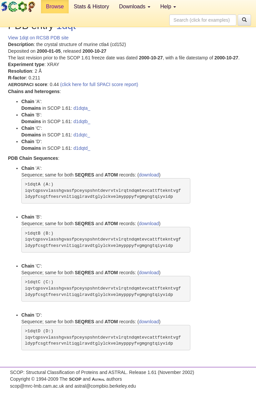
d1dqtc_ (81, 134)
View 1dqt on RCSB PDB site (38, 37)
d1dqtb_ (81, 121)
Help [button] (168, 6)
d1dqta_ (81, 108)
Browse (55, 6)
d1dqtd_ (81, 148)
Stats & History (91, 6)
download (149, 174)
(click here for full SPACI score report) (99, 84)
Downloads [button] (134, 6)
